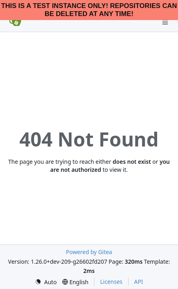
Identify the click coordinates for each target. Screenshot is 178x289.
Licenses (111, 281)
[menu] (46, 282)
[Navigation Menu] (166, 21)
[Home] (15, 22)
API (138, 281)
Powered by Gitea (89, 252)
